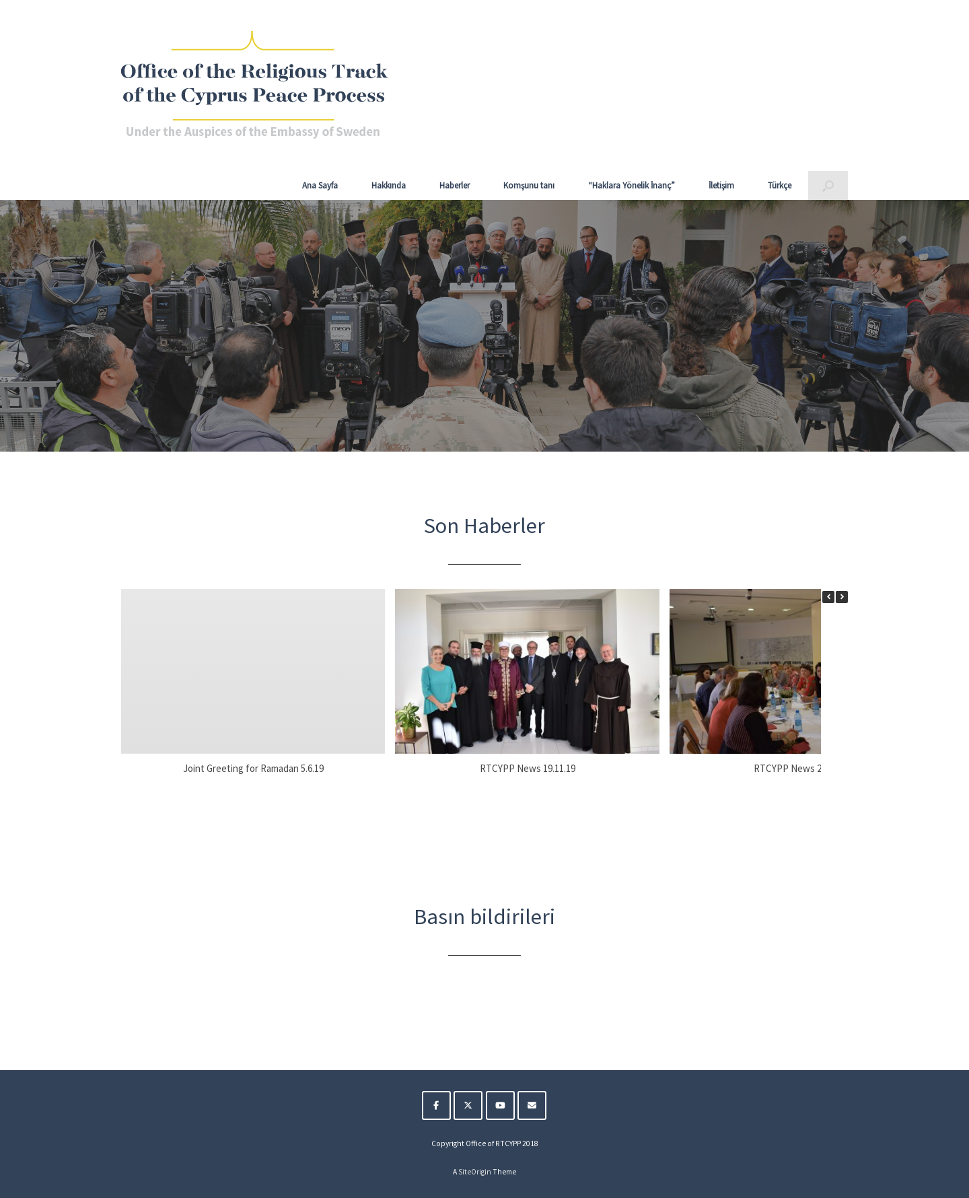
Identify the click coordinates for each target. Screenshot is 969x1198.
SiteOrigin (474, 1171)
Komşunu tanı (528, 185)
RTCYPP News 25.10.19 (801, 768)
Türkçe (779, 185)
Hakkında (388, 185)
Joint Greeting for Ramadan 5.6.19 (253, 768)
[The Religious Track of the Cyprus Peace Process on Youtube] (500, 1105)
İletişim (721, 185)
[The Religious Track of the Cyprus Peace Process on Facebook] (436, 1105)
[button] (828, 185)
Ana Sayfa (320, 185)
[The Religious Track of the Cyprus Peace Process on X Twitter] (468, 1105)
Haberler (454, 185)
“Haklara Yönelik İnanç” (631, 185)
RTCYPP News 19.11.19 (527, 768)
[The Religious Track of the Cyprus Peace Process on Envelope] (531, 1105)
